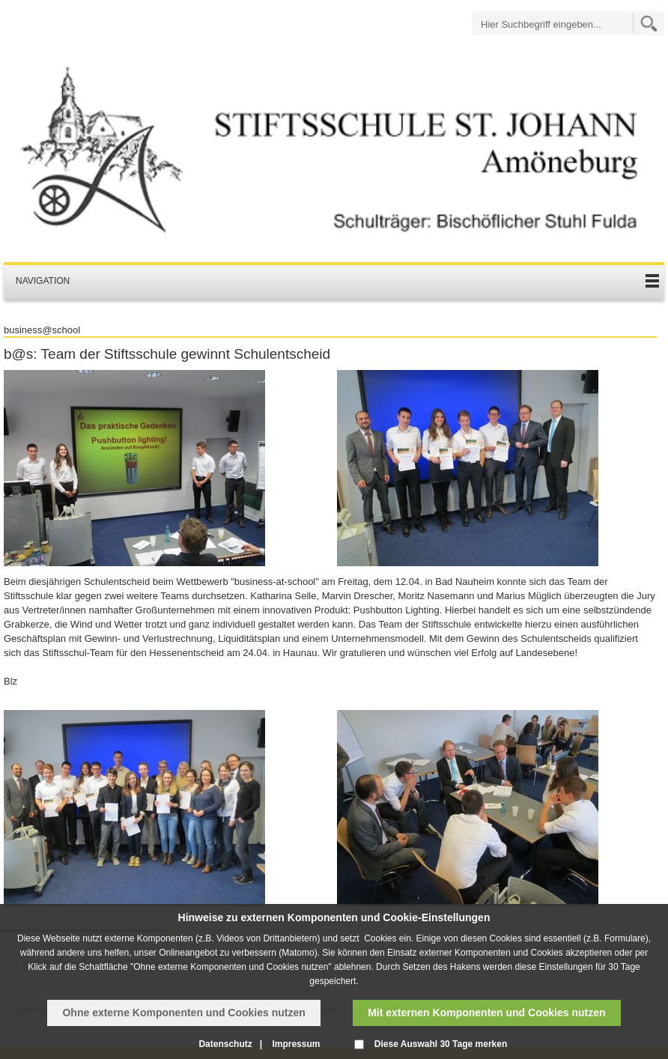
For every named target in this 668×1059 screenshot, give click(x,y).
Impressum (296, 1044)
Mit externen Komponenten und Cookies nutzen (486, 1013)
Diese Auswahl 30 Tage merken (440, 1044)
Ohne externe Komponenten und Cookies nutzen (183, 1013)
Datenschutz (225, 1044)
